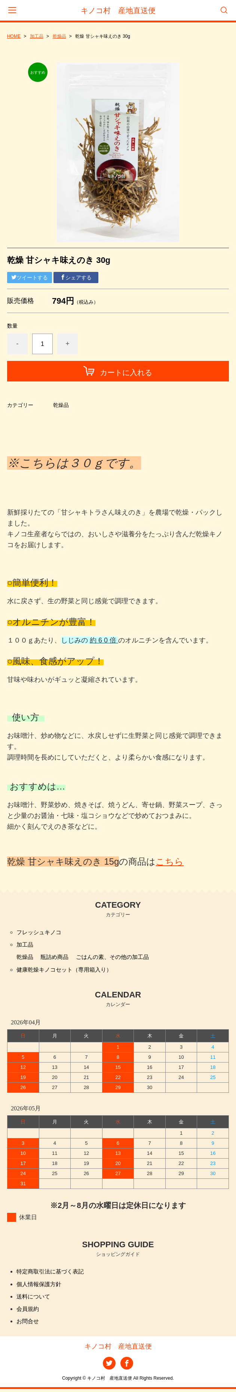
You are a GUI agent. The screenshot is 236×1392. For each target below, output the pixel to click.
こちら (170, 861)
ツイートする (29, 277)
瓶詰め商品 (56, 957)
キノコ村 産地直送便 (118, 10)
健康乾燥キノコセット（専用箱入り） (67, 970)
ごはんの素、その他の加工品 (118, 957)
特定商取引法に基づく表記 (52, 1273)
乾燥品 (59, 36)
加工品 (36, 36)
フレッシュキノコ (40, 932)
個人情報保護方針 (40, 1285)
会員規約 (28, 1311)
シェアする (76, 277)
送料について (34, 1298)
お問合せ (28, 1324)
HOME (14, 36)
